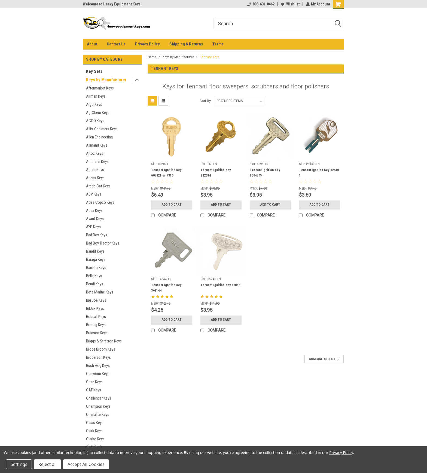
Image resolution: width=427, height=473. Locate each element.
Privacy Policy (147, 44)
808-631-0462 (260, 4)
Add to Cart (171, 204)
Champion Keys (98, 406)
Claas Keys (94, 422)
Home (152, 57)
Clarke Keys (95, 439)
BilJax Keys (95, 308)
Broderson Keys (98, 357)
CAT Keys (93, 390)
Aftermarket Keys (100, 88)
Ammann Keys (97, 161)
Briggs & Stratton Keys (104, 341)
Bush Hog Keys (98, 365)
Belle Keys (94, 275)
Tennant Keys (209, 57)
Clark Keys (94, 430)
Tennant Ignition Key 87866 (220, 285)
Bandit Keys (95, 251)
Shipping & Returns (186, 44)
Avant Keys (95, 218)
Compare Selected (324, 359)
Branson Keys (97, 332)
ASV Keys (93, 194)
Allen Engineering (99, 137)
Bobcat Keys (96, 316)
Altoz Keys (94, 153)
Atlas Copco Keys (100, 202)
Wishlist (289, 4)
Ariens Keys (95, 177)
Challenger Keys (98, 398)
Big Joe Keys (96, 300)
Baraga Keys (95, 259)
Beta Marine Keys (99, 292)
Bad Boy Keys (96, 235)
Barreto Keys (96, 267)
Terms (218, 44)
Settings (19, 464)
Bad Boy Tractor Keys (102, 243)
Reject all (47, 464)
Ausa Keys (94, 210)
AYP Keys (93, 226)
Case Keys (94, 381)
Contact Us (116, 44)
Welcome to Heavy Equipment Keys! (112, 4)
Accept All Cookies (86, 464)
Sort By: (206, 101)
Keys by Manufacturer (106, 79)
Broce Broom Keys (100, 349)
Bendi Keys (94, 284)
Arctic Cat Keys (98, 186)
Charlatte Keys (97, 414)
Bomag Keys (96, 324)
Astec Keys (95, 169)
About (92, 44)
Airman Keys (96, 96)
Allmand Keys (96, 145)
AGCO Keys (95, 120)
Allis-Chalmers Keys (102, 128)
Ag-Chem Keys (97, 112)
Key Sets (94, 71)
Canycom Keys (97, 373)
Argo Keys (94, 104)
